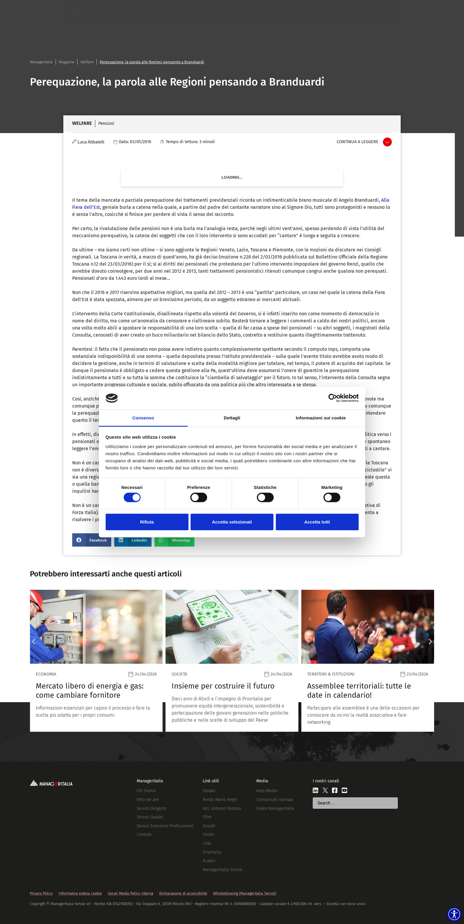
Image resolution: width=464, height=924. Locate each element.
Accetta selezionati (232, 521)
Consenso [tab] (143, 417)
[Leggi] (96, 661)
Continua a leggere (357, 141)
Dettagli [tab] (232, 417)
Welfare (87, 62)
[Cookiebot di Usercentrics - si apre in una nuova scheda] (333, 398)
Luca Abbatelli (91, 142)
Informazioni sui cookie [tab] (321, 417)
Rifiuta (147, 521)
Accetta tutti (317, 521)
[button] (91, 540)
